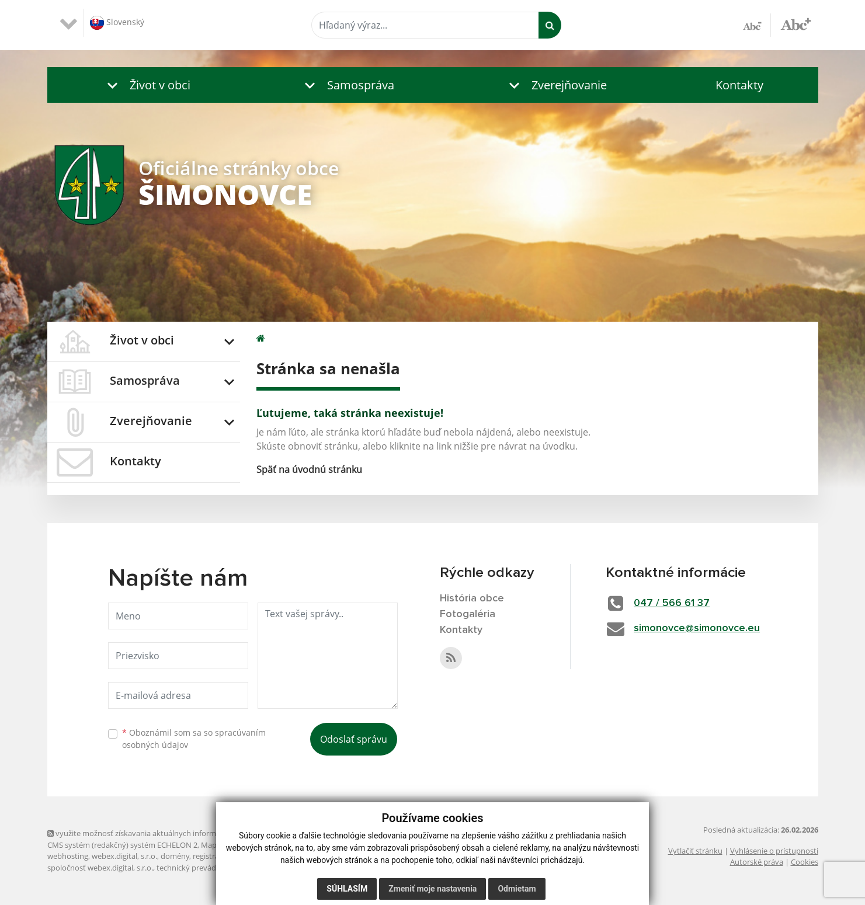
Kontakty (739, 85)
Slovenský (117, 23)
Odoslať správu (353, 739)
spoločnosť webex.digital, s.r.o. (100, 867)
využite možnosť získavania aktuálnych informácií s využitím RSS (163, 833)
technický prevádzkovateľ (201, 867)
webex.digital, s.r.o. (124, 856)
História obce (472, 598)
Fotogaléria (467, 614)
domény (175, 856)
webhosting (67, 856)
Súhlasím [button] (346, 888)
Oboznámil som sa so (194, 738)
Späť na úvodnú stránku (309, 469)
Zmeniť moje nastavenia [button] (432, 888)
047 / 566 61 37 (672, 603)
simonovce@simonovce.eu (697, 628)
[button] (146, 85)
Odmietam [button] (517, 888)
